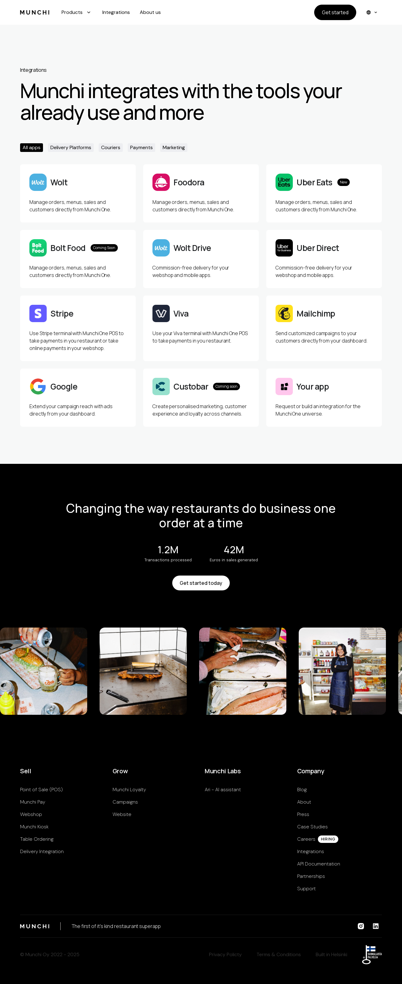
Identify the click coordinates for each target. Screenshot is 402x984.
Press (303, 814)
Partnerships (311, 876)
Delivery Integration (42, 851)
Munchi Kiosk (34, 826)
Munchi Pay (32, 802)
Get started (335, 12)
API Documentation (318, 864)
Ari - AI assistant (223, 789)
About (304, 802)
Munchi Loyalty (129, 789)
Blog (302, 789)
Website (122, 814)
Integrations (116, 12)
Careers (306, 839)
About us (150, 12)
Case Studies (312, 826)
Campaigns (125, 802)
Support (306, 888)
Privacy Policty (225, 954)
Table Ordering (36, 839)
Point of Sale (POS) (41, 789)
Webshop (31, 814)
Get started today (201, 583)
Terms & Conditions (279, 954)
